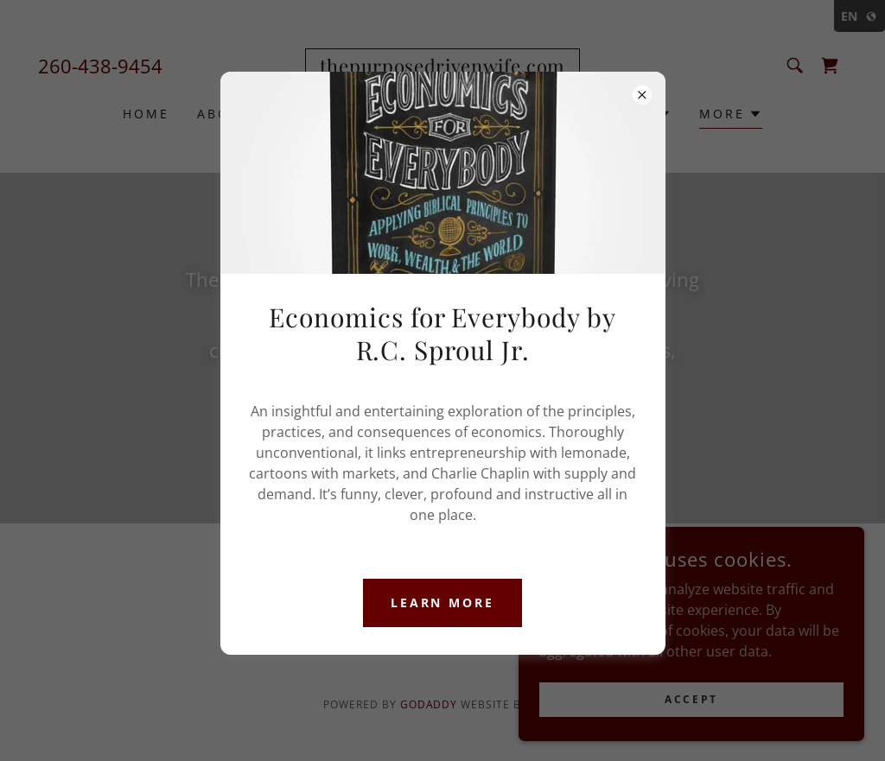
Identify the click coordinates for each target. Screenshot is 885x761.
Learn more (443, 602)
